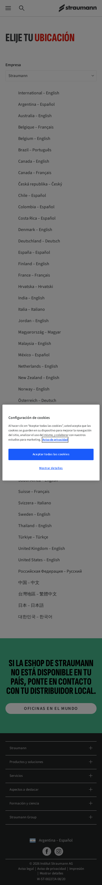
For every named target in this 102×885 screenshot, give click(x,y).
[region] (50, 442)
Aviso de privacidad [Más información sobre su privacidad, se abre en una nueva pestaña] (55, 439)
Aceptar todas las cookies (51, 454)
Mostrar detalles (51, 468)
